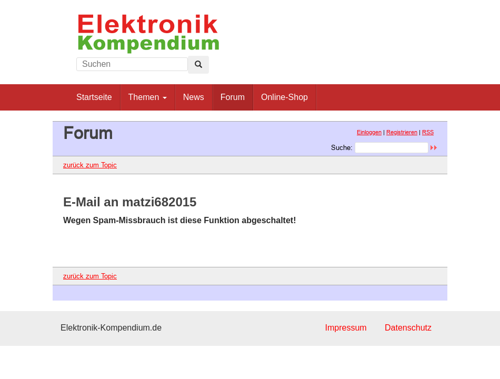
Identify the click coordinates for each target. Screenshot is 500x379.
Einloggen (369, 132)
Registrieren (401, 132)
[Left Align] (198, 65)
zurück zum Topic (90, 165)
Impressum (345, 327)
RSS (428, 132)
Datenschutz (408, 327)
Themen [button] (147, 97)
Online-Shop (284, 97)
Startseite (94, 97)
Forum (233, 97)
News (193, 97)
